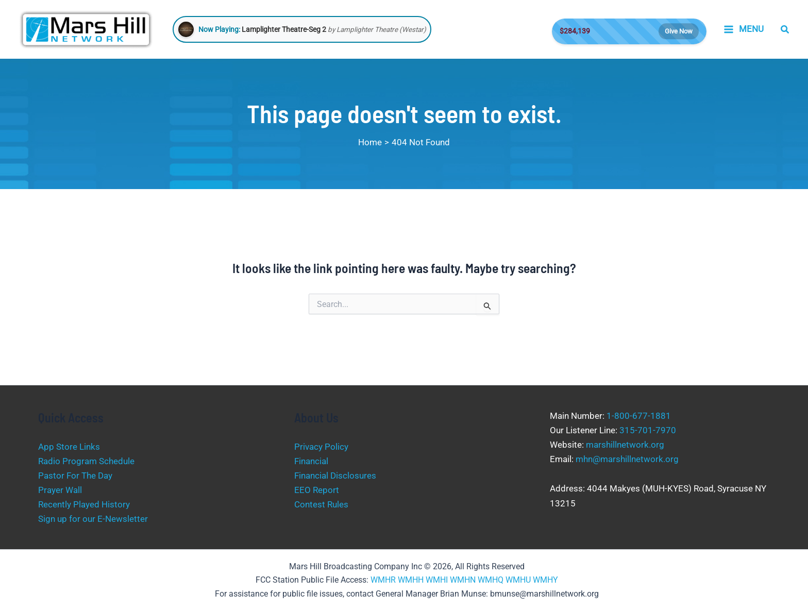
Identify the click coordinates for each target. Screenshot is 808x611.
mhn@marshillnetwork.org (627, 459)
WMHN (463, 580)
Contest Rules (321, 504)
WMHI (437, 580)
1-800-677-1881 (639, 416)
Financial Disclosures (335, 475)
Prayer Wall (60, 490)
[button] (785, 29)
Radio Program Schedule (86, 461)
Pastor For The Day (75, 475)
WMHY (545, 580)
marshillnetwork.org (625, 444)
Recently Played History (84, 504)
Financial (311, 461)
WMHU (518, 580)
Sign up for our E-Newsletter (93, 519)
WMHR (383, 580)
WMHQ (490, 580)
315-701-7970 (647, 430)
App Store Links (69, 447)
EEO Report (316, 490)
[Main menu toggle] (743, 29)
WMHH (411, 580)
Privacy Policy (321, 447)
